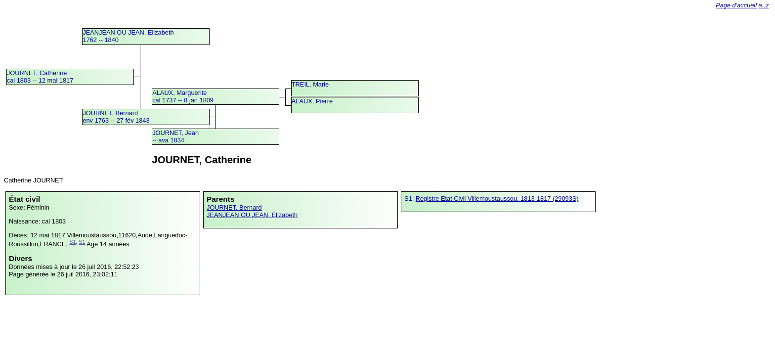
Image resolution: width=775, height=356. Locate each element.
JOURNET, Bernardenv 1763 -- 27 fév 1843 (116, 116)
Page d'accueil (736, 5)
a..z (764, 5)
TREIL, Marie (310, 84)
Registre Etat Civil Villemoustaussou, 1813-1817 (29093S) (497, 198)
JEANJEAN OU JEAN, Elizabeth (252, 215)
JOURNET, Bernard (234, 207)
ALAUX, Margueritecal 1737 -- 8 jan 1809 (183, 96)
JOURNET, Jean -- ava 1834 (175, 136)
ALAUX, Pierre (312, 101)
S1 (72, 242)
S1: (410, 198)
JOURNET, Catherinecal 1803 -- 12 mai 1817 (40, 76)
